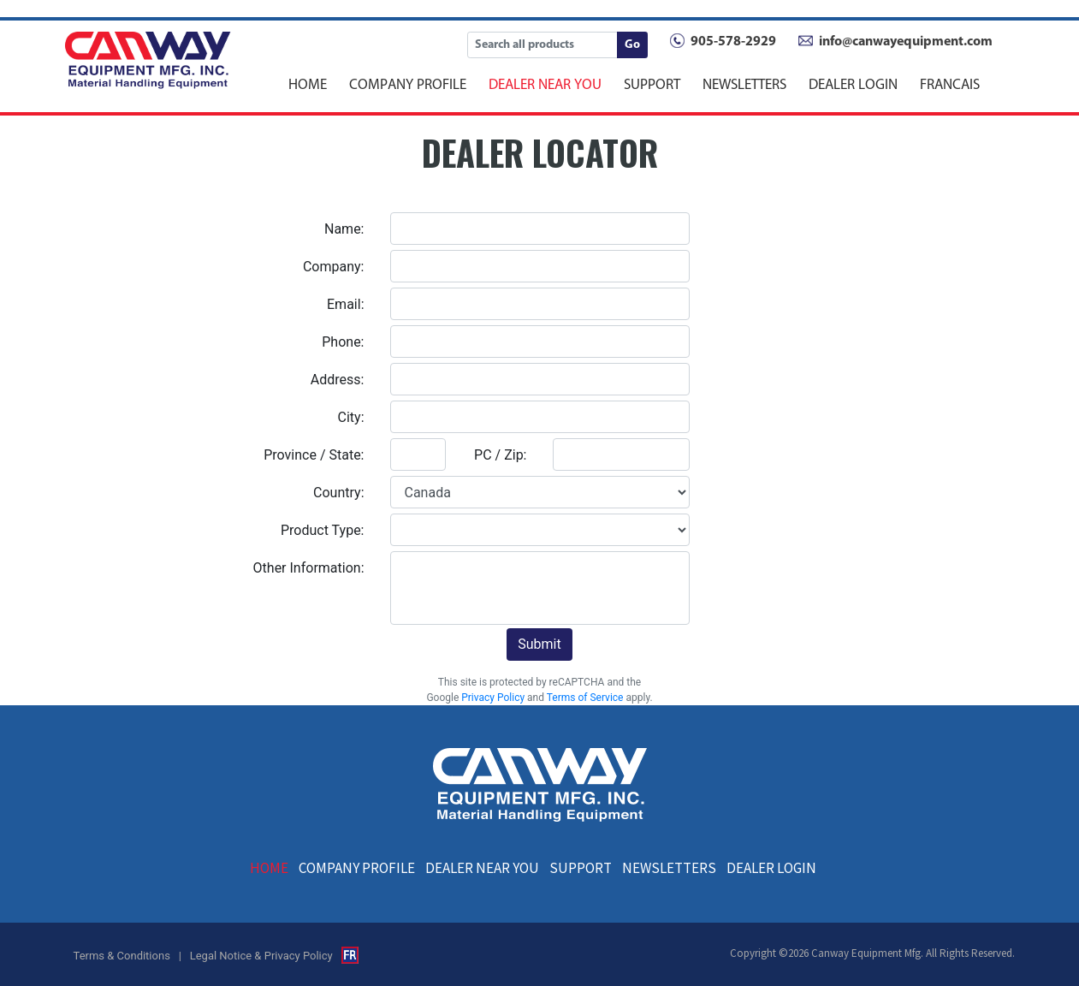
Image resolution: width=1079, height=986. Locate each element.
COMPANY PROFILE (407, 83)
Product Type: (323, 530)
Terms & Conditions (122, 955)
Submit (539, 644)
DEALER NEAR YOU (545, 83)
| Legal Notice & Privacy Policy (256, 955)
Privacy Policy (493, 698)
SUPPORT (652, 83)
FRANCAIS (950, 83)
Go (632, 45)
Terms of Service (585, 698)
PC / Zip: (500, 455)
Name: (344, 229)
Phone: (343, 342)
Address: (338, 379)
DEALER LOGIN (853, 83)
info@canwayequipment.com (906, 42)
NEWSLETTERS (744, 83)
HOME (307, 83)
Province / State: (314, 455)
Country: (338, 492)
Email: (345, 304)
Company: (334, 266)
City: (351, 417)
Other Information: (309, 568)
